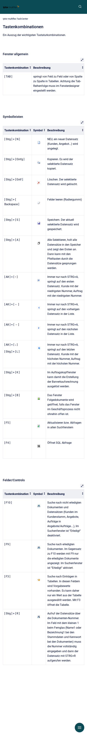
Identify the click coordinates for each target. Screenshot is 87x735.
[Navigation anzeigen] (79, 727)
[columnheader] (17, 67)
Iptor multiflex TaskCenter (15, 18)
